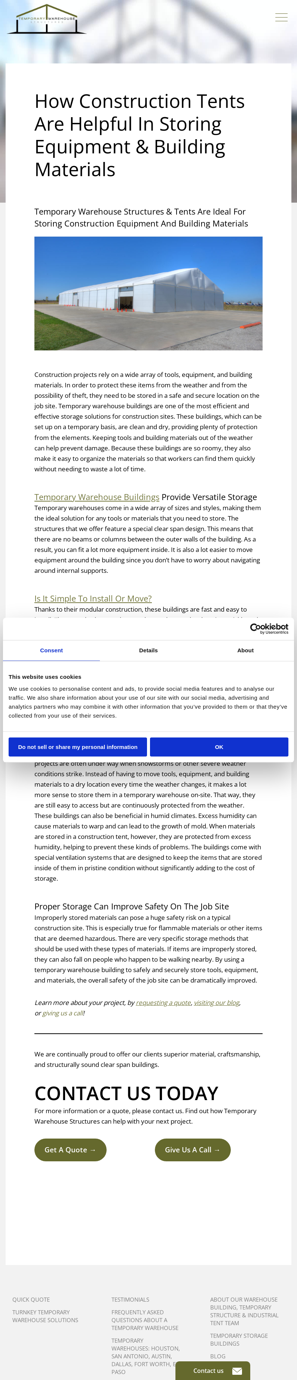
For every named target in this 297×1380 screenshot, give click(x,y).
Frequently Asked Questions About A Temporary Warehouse (144, 1319)
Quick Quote (31, 1299)
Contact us (217, 1371)
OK (219, 747)
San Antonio (129, 1356)
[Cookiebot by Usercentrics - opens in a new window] (255, 628)
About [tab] (245, 650)
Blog (218, 1356)
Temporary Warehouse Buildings (96, 496)
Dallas (121, 1364)
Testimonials (130, 1299)
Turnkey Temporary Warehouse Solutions (45, 1316)
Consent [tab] (51, 650)
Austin (161, 1356)
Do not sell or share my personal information (78, 747)
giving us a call (62, 1013)
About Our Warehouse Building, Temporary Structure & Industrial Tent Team (244, 1311)
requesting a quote (163, 1002)
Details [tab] (148, 650)
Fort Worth (152, 1364)
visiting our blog (216, 1002)
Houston (164, 1348)
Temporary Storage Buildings (239, 1339)
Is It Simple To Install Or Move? (93, 598)
